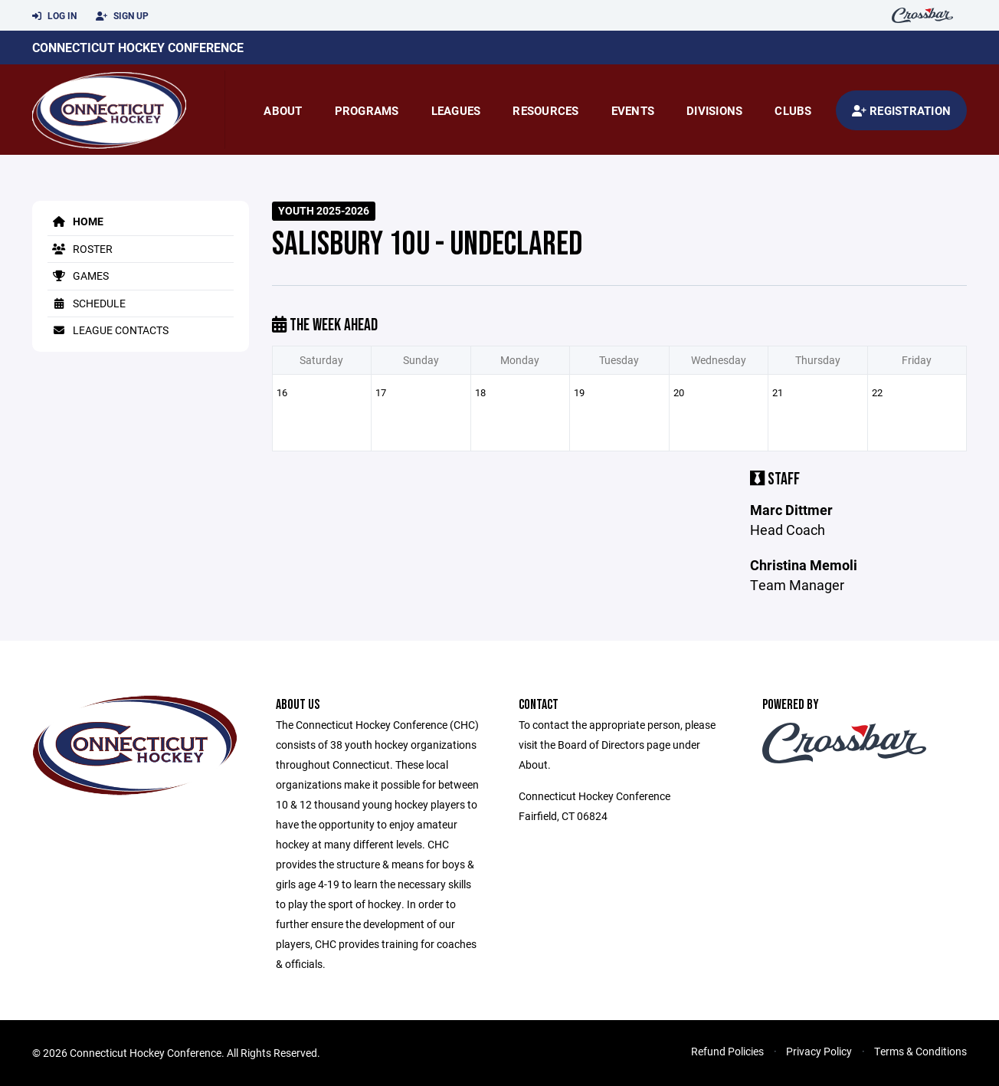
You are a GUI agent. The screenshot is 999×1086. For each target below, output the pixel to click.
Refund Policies (727, 1051)
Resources (545, 110)
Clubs (793, 110)
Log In (54, 16)
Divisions (714, 110)
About (283, 110)
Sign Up (122, 16)
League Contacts (108, 330)
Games (78, 275)
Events (633, 110)
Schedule (86, 303)
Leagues (456, 110)
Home (75, 221)
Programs (367, 110)
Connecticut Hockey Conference (138, 47)
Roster (80, 248)
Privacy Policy (819, 1051)
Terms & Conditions (920, 1051)
